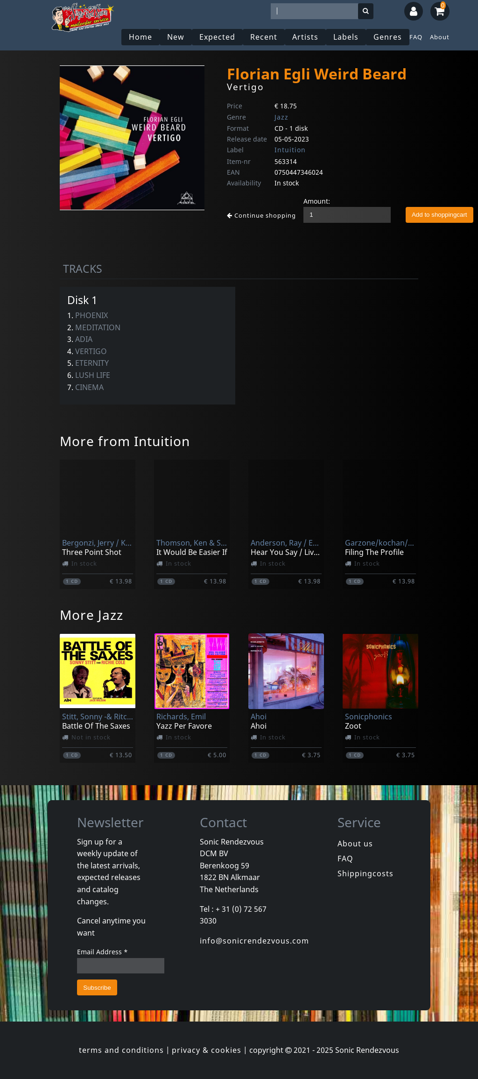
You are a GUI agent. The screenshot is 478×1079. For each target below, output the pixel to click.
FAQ (415, 37)
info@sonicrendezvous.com (254, 941)
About (440, 37)
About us (355, 843)
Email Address (102, 951)
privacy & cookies (206, 1050)
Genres (387, 37)
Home (140, 37)
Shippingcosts (365, 873)
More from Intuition (125, 441)
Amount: (316, 201)
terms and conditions (121, 1050)
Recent (263, 37)
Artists (305, 37)
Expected (217, 37)
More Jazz (91, 615)
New (175, 37)
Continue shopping (261, 215)
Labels (345, 37)
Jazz (281, 117)
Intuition (290, 149)
